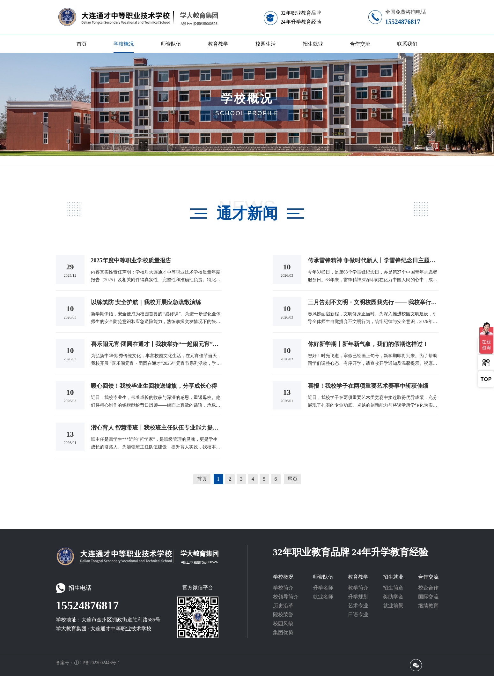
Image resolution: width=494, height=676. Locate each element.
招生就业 (313, 44)
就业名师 (323, 596)
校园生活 (265, 44)
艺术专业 (358, 605)
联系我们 (407, 44)
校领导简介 (286, 596)
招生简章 (393, 587)
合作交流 (360, 44)
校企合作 (428, 587)
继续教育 (428, 605)
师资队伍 (171, 44)
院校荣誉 (283, 614)
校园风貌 (283, 623)
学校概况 (124, 44)
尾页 (292, 479)
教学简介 (358, 587)
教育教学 (218, 44)
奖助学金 (393, 596)
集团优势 (283, 632)
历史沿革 (283, 605)
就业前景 (393, 605)
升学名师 (323, 587)
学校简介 (283, 587)
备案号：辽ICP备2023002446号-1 (88, 662)
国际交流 (428, 596)
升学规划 (358, 596)
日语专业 (358, 614)
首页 (82, 44)
